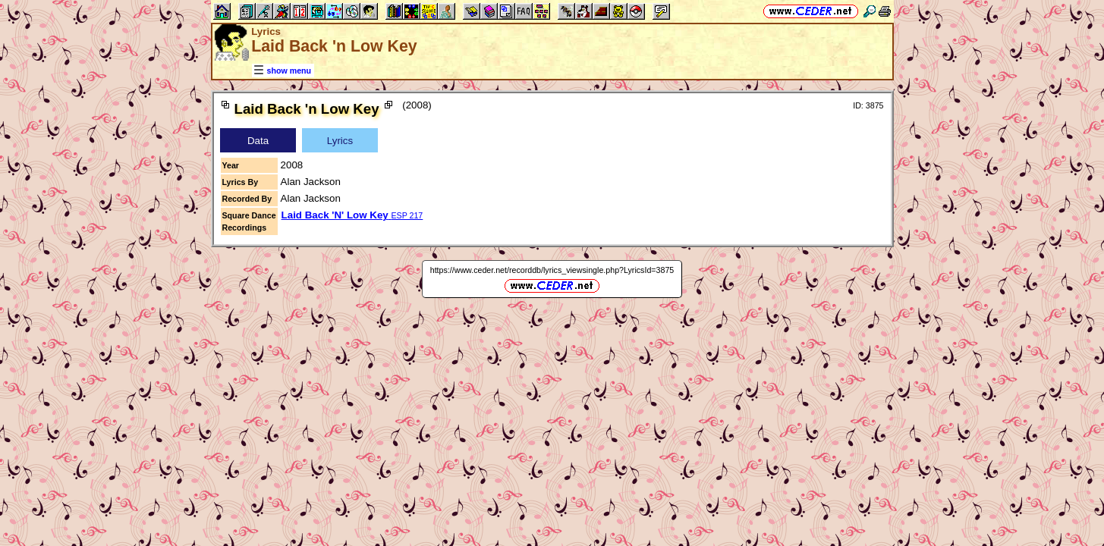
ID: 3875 (868, 105)
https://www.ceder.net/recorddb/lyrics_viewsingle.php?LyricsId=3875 (552, 270)
